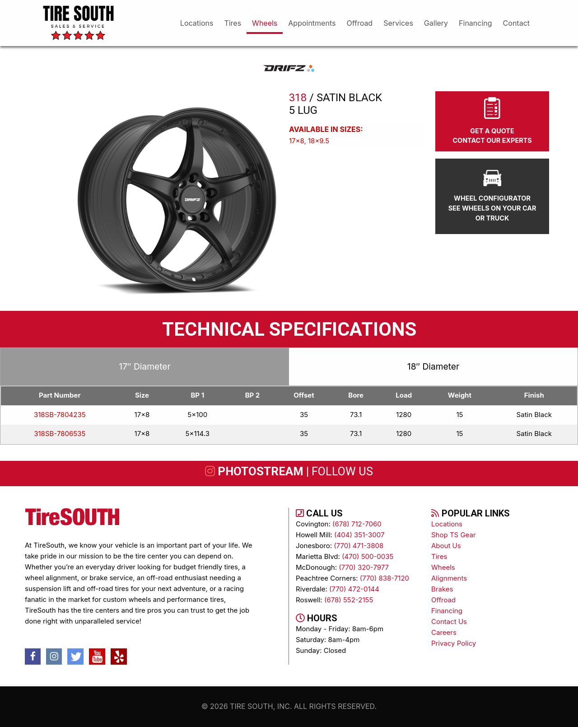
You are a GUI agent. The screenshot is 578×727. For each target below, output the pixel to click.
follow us (342, 471)
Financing (446, 610)
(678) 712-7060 (357, 524)
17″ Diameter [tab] (144, 366)
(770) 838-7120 (384, 578)
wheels (443, 567)
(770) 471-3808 (358, 545)
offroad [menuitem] (359, 23)
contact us (449, 621)
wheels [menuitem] (264, 23)
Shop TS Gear (453, 534)
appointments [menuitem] (312, 23)
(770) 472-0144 (354, 589)
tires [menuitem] (232, 23)
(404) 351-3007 (359, 534)
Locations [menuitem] (197, 23)
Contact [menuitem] (516, 23)
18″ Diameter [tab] (433, 366)
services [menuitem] (398, 23)
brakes (442, 589)
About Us (446, 545)
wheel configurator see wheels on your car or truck (492, 195)
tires (439, 556)
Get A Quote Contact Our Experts (491, 120)
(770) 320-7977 (364, 567)
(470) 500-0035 (367, 556)
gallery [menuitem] (436, 23)
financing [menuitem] (475, 23)
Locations (446, 524)
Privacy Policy (453, 643)
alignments (449, 578)
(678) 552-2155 (348, 600)
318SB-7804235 (60, 414)
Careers (444, 632)
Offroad (443, 600)
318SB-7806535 (59, 433)
